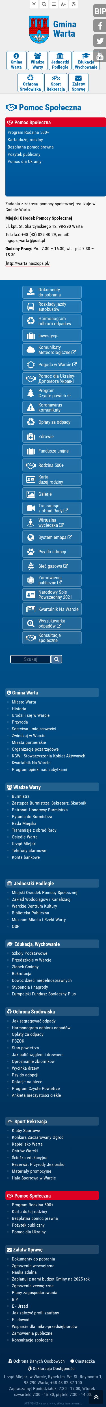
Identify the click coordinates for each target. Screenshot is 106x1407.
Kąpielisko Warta (27, 1144)
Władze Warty (24, 787)
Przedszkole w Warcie (31, 960)
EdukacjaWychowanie (86, 61)
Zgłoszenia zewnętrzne (33, 1285)
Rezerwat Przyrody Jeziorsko (38, 1164)
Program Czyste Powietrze (36, 1088)
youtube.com (100, 56)
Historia (19, 708)
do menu (53, 4)
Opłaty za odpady (48, 422)
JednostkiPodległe (60, 61)
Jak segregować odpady (34, 1021)
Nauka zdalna (24, 1272)
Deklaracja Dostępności (51, 1368)
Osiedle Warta (25, 837)
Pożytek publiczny (28, 1225)
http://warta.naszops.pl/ (28, 263)
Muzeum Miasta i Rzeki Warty (39, 919)
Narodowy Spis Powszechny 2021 (49, 594)
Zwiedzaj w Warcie (29, 735)
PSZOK (18, 1041)
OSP (16, 926)
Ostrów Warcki (25, 1150)
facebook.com (100, 26)
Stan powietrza (25, 1047)
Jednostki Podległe (30, 883)
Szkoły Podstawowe (29, 953)
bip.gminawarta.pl (100, 11)
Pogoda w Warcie (51, 365)
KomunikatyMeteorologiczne (51, 349)
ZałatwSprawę (78, 83)
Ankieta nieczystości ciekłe (36, 1095)
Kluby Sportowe (26, 1130)
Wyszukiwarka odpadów (45, 623)
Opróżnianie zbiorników (33, 1061)
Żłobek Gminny (25, 966)
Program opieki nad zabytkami (39, 769)
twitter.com (100, 41)
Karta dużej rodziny (29, 1211)
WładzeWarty (38, 61)
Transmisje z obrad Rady (34, 830)
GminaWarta (16, 61)
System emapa (49, 537)
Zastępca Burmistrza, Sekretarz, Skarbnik (49, 803)
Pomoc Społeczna (29, 1196)
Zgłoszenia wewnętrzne (33, 1265)
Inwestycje (42, 336)
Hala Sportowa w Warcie (34, 1178)
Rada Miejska (24, 823)
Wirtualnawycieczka (44, 522)
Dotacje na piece (27, 1081)
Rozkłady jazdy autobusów (46, 306)
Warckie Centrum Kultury (34, 906)
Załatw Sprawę (25, 1250)
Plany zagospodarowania (34, 1292)
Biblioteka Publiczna (30, 913)
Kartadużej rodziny (44, 479)
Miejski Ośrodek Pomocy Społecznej (44, 892)
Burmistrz (20, 796)
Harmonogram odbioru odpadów (41, 1027)
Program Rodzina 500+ (32, 1204)
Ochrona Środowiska (31, 1012)
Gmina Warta (22, 693)
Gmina (64, 29)
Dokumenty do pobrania (33, 1259)
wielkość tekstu (63, 4)
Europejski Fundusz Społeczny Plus (44, 994)
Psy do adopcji (46, 552)
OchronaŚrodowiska (30, 83)
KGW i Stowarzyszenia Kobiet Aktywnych (48, 756)
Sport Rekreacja (27, 1121)
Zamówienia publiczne (44, 580)
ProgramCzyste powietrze (48, 393)
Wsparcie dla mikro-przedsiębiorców (44, 1326)
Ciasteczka (82, 1361)
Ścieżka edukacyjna (29, 1157)
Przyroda (20, 722)
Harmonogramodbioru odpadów (48, 321)
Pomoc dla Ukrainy (29, 1232)
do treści (34, 4)
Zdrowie (39, 437)
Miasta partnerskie (29, 742)
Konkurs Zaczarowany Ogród (38, 1137)
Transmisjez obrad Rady (47, 508)
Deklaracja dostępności (73, 4)
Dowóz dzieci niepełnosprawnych (42, 980)
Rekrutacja (21, 973)
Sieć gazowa (47, 566)
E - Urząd (20, 1306)
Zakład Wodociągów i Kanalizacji (42, 899)
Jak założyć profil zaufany (35, 1313)
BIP (15, 1299)
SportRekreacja (56, 83)
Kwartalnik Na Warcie (52, 609)
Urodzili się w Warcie (31, 715)
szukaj (56, 660)
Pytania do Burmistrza (32, 816)
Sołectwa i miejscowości (34, 728)
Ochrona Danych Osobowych (36, 1361)
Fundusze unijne (47, 451)
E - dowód (20, 1319)
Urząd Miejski (24, 843)
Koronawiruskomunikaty (44, 407)
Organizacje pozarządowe (35, 749)
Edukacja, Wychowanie (33, 944)
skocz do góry (96, 1398)
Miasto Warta (24, 702)
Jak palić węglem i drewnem (38, 1054)
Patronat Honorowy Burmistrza (40, 809)
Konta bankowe (26, 857)
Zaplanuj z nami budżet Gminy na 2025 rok (51, 1279)
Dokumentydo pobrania (43, 292)
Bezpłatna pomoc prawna (35, 1218)
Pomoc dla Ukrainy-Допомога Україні (50, 378)
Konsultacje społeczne (43, 637)
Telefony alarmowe (29, 850)
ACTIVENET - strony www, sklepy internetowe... (53, 1403)
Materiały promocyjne (31, 1171)
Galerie (38, 494)
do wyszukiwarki (44, 4)
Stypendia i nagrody (30, 987)
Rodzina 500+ (44, 465)
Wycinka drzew (25, 1068)
